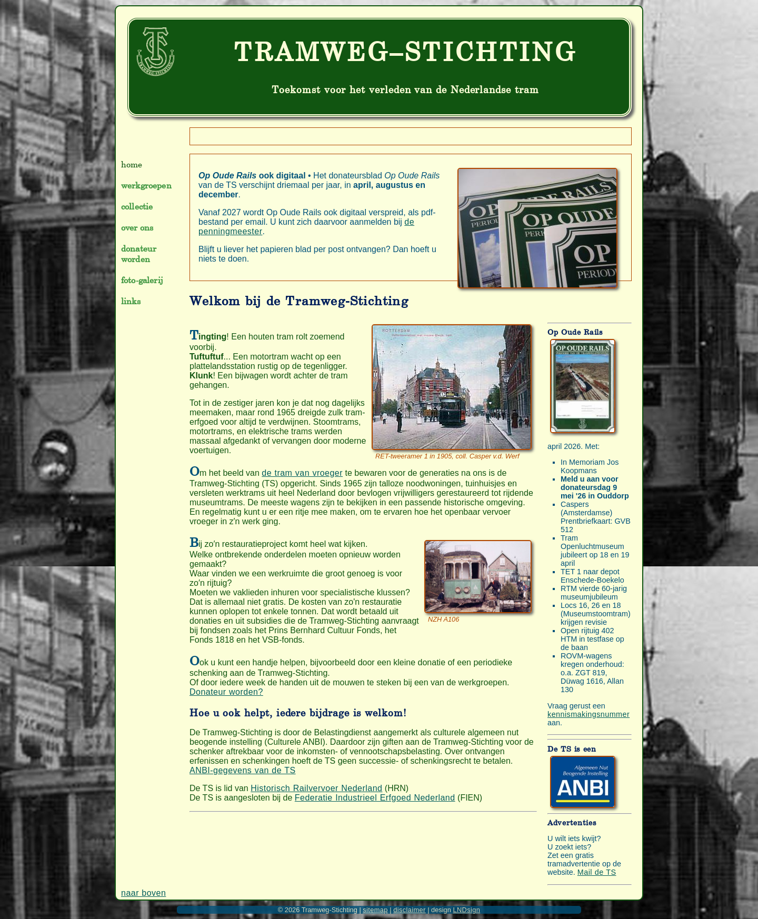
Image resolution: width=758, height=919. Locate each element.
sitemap (375, 910)
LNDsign (466, 910)
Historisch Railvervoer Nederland (316, 788)
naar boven (143, 892)
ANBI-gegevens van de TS (243, 770)
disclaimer (409, 910)
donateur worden (138, 253)
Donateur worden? (226, 691)
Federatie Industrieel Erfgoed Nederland (375, 797)
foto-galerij (142, 280)
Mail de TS (596, 872)
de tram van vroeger (302, 472)
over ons (137, 227)
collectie (137, 206)
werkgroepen (146, 185)
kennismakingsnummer (588, 714)
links (131, 301)
